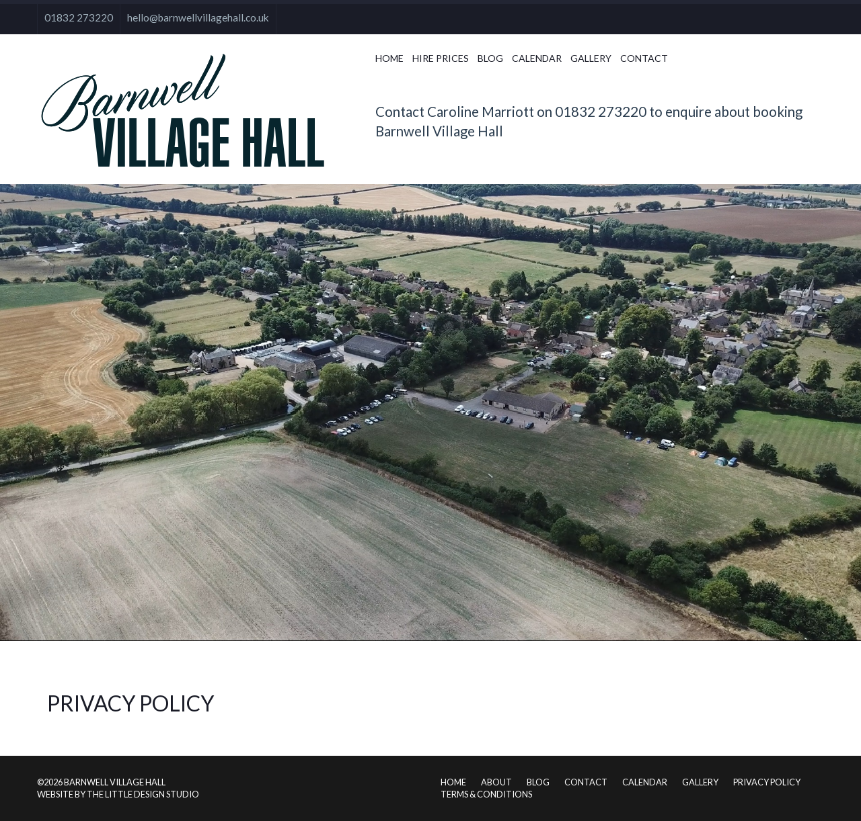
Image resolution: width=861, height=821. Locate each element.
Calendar (537, 58)
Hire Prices (440, 58)
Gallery (590, 58)
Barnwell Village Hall (114, 782)
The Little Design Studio (143, 794)
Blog (490, 58)
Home (389, 58)
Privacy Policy (766, 782)
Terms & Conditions (486, 794)
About (496, 782)
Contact (644, 58)
